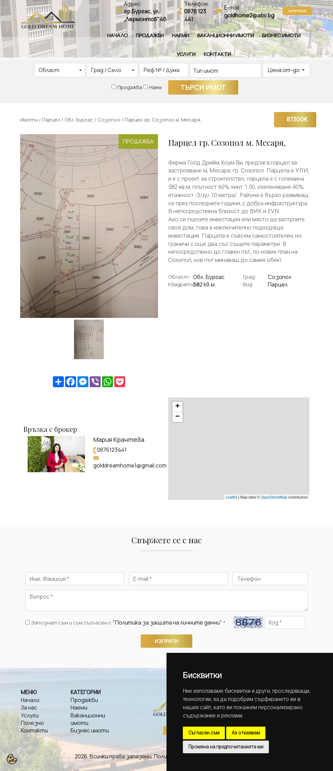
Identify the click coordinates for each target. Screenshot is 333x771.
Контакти (217, 54)
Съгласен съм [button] (203, 732)
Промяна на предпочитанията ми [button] (225, 746)
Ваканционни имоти (225, 35)
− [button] (177, 417)
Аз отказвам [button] (246, 732)
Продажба (129, 87)
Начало (117, 35)
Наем (155, 87)
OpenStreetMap (274, 497)
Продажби (150, 35)
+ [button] (177, 407)
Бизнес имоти (281, 35)
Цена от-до (284, 70)
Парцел (51, 119)
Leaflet (231, 497)
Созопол (109, 119)
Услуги (186, 54)
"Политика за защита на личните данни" (167, 622)
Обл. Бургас (78, 119)
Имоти (29, 119)
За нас (29, 707)
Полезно (32, 723)
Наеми (180, 35)
